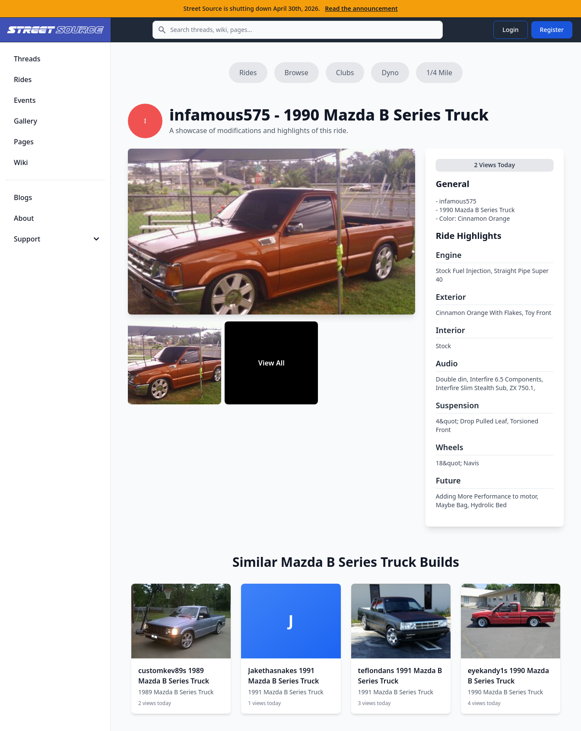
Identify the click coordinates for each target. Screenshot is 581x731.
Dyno (389, 72)
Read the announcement (361, 8)
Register (552, 29)
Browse (296, 72)
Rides (248, 72)
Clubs (345, 72)
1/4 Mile (439, 72)
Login (510, 29)
